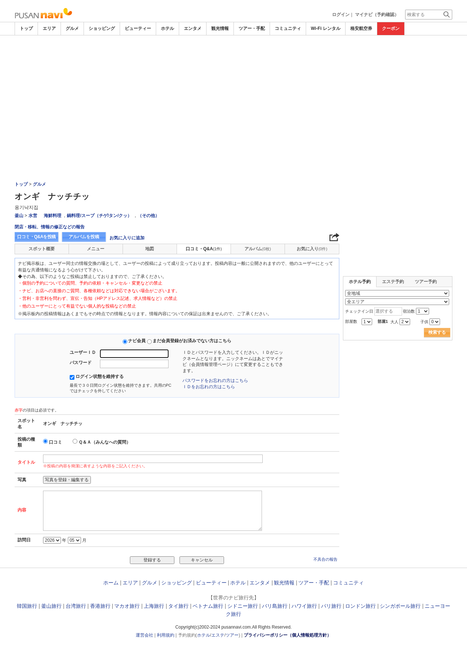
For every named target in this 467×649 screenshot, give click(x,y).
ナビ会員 (137, 340)
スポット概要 (41, 248)
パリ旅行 (331, 606)
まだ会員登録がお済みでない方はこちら (192, 340)
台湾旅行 (76, 606)
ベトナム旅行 (208, 606)
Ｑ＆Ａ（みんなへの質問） (104, 442)
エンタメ (192, 28)
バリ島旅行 (274, 606)
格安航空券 (361, 28)
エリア (49, 28)
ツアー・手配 (252, 28)
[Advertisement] (233, 90)
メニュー (95, 248)
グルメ (72, 28)
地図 (149, 248)
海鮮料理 (52, 215)
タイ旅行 (178, 606)
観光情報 (220, 28)
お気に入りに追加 (126, 237)
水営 (32, 215)
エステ (217, 635)
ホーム (111, 583)
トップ (26, 28)
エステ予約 (393, 281)
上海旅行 (154, 606)
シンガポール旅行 (400, 606)
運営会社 (144, 635)
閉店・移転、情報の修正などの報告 (50, 226)
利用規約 (165, 635)
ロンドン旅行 (360, 606)
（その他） (148, 215)
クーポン (391, 28)
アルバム (257, 248)
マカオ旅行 (127, 606)
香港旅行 (100, 606)
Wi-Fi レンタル (325, 28)
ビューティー (138, 28)
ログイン (341, 14)
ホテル (167, 28)
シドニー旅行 (242, 606)
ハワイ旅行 (304, 606)
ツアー (232, 635)
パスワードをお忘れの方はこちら (215, 380)
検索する (437, 332)
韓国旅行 (27, 606)
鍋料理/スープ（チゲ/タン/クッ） (99, 215)
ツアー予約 (426, 281)
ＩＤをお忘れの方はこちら (208, 386)
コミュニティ (288, 28)
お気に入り (312, 248)
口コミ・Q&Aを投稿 (36, 236)
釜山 (19, 215)
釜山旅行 (51, 606)
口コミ (55, 442)
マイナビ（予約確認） (377, 14)
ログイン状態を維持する (100, 376)
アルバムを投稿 (84, 236)
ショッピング (102, 28)
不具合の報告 (325, 559)
